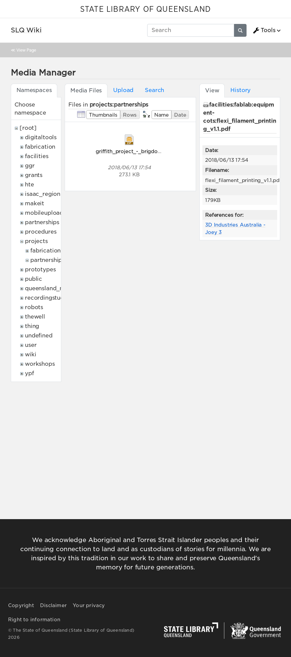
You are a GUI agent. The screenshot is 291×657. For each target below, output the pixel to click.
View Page (26, 50)
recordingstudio (47, 298)
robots (34, 307)
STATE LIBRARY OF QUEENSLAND (145, 9)
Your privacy (89, 605)
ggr (30, 165)
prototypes (40, 269)
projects (36, 241)
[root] (28, 128)
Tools (264, 30)
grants (33, 175)
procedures (40, 232)
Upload (123, 90)
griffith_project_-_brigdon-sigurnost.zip (145, 151)
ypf (29, 373)
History (240, 90)
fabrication (40, 147)
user (30, 345)
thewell (35, 316)
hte (29, 184)
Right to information (34, 619)
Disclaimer (53, 605)
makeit (34, 203)
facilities (36, 156)
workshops (40, 364)
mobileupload (44, 213)
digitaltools (41, 137)
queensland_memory (54, 288)
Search (154, 90)
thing (32, 326)
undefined (39, 335)
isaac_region (42, 194)
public (33, 279)
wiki (30, 354)
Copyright (21, 605)
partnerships (42, 222)
